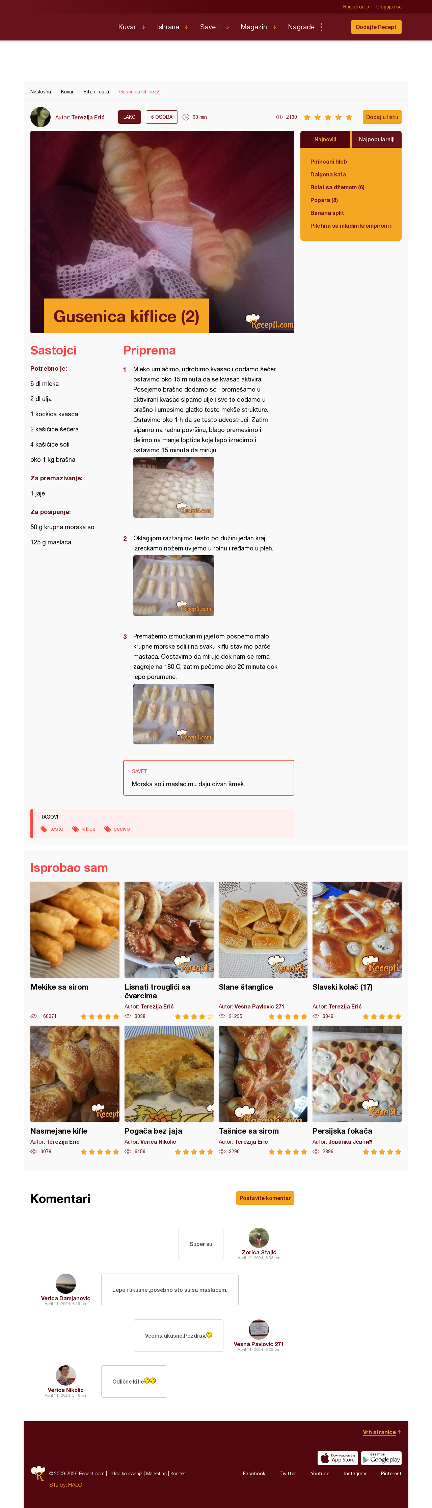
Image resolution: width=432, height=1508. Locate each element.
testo (56, 829)
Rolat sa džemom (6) (337, 187)
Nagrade (301, 27)
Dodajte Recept (376, 27)
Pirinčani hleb (328, 161)
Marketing (156, 1473)
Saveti (210, 27)
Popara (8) (324, 200)
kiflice (89, 829)
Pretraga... (335, 27)
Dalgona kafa (328, 174)
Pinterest (391, 1473)
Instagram (355, 1473)
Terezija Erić (88, 117)
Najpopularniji (377, 139)
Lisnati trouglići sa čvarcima (169, 951)
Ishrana (168, 27)
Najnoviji (325, 139)
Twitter (288, 1473)
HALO (75, 1485)
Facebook (254, 1473)
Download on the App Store (338, 1458)
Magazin (254, 27)
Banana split (327, 212)
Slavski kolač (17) (357, 951)
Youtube (320, 1473)
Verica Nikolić (66, 1390)
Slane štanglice (263, 951)
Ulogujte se (389, 6)
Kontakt (178, 1473)
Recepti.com (69, 24)
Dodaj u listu (382, 117)
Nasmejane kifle (74, 1090)
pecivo (122, 829)
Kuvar (127, 27)
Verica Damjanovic (65, 1298)
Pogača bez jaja (169, 1090)
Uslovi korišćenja (125, 1473)
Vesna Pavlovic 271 (259, 1344)
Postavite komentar (265, 1198)
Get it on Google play (381, 1458)
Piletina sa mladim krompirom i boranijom (351, 225)
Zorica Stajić (259, 1252)
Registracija (356, 6)
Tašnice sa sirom (263, 1090)
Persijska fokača (357, 1090)
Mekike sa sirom (74, 951)
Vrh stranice (379, 1432)
